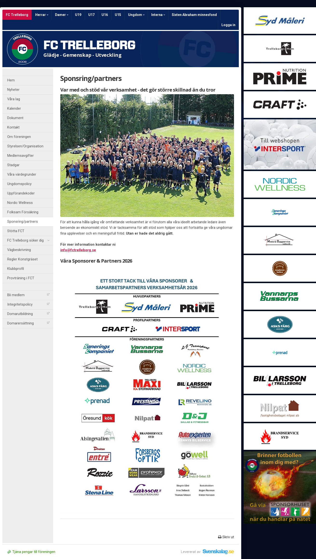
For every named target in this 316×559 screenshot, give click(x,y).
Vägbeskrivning (19, 250)
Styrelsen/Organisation (25, 146)
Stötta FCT (15, 231)
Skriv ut (226, 537)
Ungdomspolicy (19, 184)
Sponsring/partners (22, 222)
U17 (91, 15)
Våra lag (13, 99)
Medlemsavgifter (20, 156)
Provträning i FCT (20, 278)
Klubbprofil (15, 269)
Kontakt (13, 127)
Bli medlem (28, 295)
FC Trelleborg (17, 15)
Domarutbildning (28, 314)
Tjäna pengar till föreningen (31, 552)
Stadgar (13, 165)
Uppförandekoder (21, 193)
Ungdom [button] (136, 15)
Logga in (228, 25)
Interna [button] (158, 15)
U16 (105, 15)
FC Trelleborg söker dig (28, 240)
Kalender (14, 109)
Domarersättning (28, 323)
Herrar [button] (41, 15)
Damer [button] (62, 15)
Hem (11, 80)
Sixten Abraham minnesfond (194, 15)
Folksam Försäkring (22, 212)
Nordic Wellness (20, 203)
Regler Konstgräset (22, 259)
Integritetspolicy (28, 304)
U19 (78, 15)
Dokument (15, 118)
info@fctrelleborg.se (78, 250)
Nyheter (13, 90)
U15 (118, 15)
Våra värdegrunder (21, 174)
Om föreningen (19, 137)
